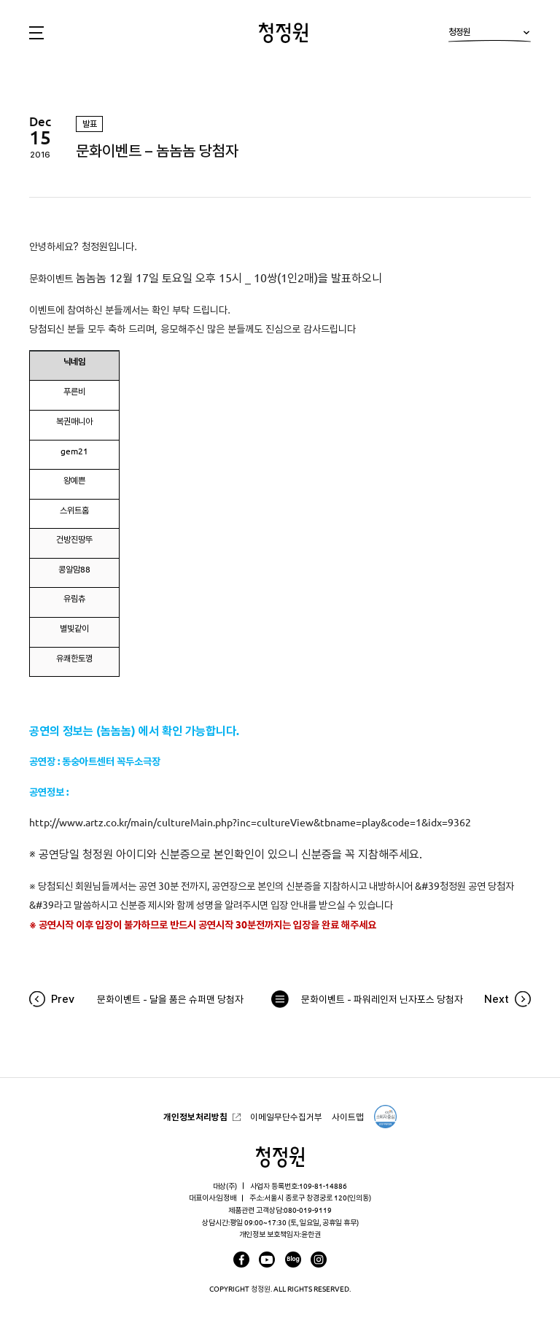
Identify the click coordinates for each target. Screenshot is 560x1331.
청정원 (489, 34)
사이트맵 (348, 1117)
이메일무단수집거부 (286, 1117)
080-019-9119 (308, 1210)
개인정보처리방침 (195, 1117)
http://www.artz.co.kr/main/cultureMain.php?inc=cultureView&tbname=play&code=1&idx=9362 (251, 823)
